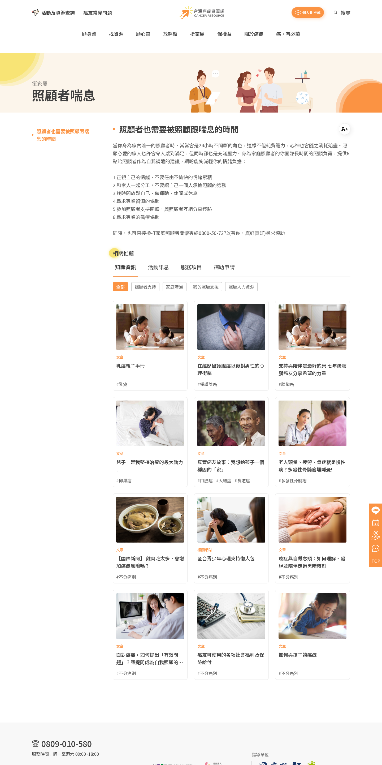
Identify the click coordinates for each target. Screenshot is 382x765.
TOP (375, 561)
